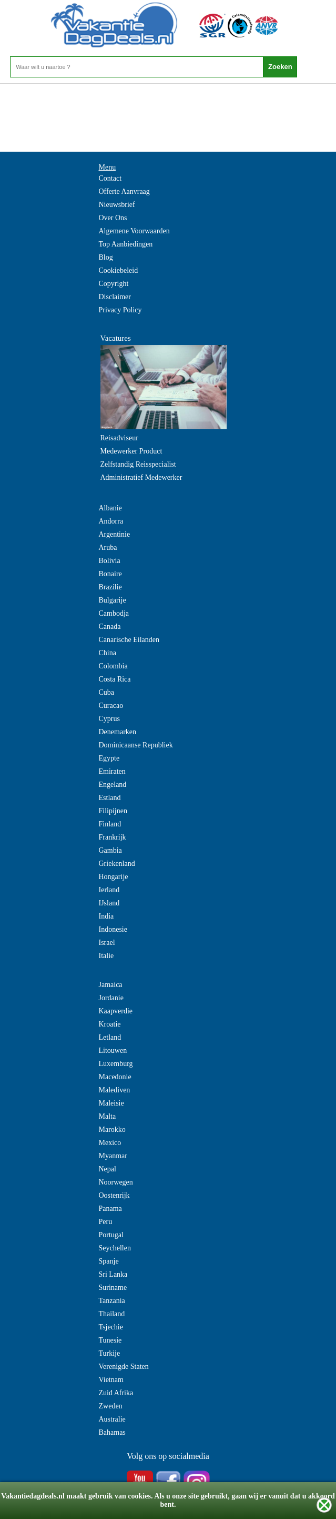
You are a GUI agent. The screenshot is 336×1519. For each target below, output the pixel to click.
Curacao (111, 705)
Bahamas (112, 1432)
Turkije (109, 1353)
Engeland (113, 784)
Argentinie (114, 534)
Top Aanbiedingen (126, 244)
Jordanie (111, 998)
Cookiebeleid (118, 270)
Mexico (110, 1143)
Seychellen (115, 1248)
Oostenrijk (114, 1195)
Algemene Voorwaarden (134, 231)
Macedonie (115, 1077)
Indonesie (113, 929)
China (107, 653)
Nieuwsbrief (117, 205)
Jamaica (111, 985)
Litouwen (113, 1050)
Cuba (107, 692)
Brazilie (110, 587)
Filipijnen (113, 811)
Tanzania (112, 1301)
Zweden (111, 1406)
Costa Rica (115, 679)
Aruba (108, 547)
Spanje (109, 1261)
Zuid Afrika (116, 1393)
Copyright (114, 284)
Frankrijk (112, 837)
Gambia (110, 850)
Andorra (111, 521)
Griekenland (117, 863)
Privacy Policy (120, 310)
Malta (107, 1116)
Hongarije (113, 877)
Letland (110, 1037)
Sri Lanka (113, 1274)
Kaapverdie (116, 1011)
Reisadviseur (119, 438)
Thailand (112, 1314)
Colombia (113, 666)
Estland (110, 798)
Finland (110, 824)
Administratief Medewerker (141, 477)
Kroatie (110, 1024)
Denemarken (118, 732)
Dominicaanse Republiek (136, 745)
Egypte (109, 758)
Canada (110, 626)
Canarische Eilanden (129, 640)
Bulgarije (112, 600)
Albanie (110, 508)
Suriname (113, 1287)
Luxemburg (116, 1064)
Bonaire (110, 574)
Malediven (114, 1090)
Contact (110, 178)
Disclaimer (115, 297)
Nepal (107, 1169)
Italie (106, 956)
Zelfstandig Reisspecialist (138, 464)
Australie (112, 1419)
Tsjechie (111, 1327)
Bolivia (109, 561)
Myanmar (113, 1156)
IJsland (109, 903)
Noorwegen (116, 1182)
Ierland (109, 890)
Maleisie (111, 1103)
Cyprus (109, 719)
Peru (106, 1222)
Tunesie (110, 1340)
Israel (107, 942)
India (106, 916)
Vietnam (111, 1380)
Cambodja (114, 613)
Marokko (112, 1129)
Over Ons (113, 218)
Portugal (111, 1235)
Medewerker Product (131, 451)
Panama (110, 1208)
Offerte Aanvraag (124, 191)
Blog (106, 257)
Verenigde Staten (124, 1366)
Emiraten (112, 771)
